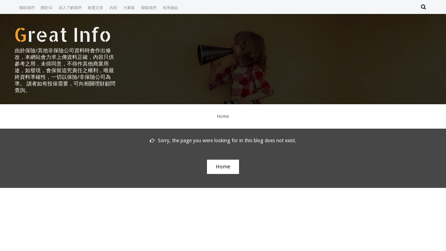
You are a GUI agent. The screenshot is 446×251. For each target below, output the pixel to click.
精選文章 (95, 8)
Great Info (63, 34)
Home (223, 116)
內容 (113, 8)
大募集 (129, 8)
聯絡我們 (26, 8)
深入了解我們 (70, 8)
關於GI (46, 8)
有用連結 (170, 8)
